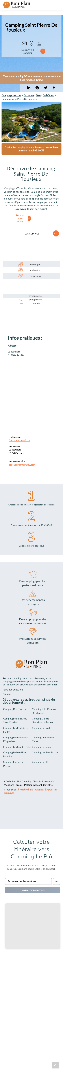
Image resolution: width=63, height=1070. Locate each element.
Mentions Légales (13, 784)
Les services (31, 233)
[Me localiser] (56, 881)
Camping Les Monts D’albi (17, 747)
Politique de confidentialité (38, 784)
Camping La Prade (41, 728)
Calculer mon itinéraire (33, 890)
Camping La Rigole (41, 747)
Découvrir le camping (27, 51)
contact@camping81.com (22, 464)
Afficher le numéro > (19, 440)
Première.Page (25, 789)
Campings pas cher (11, 95)
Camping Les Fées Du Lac (45, 752)
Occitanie (29, 95)
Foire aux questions (13, 689)
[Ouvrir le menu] (57, 5)
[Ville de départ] (28, 881)
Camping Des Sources (14, 709)
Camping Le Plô (40, 762)
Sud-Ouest (48, 95)
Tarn (38, 95)
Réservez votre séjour (20, 218)
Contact (7, 694)
